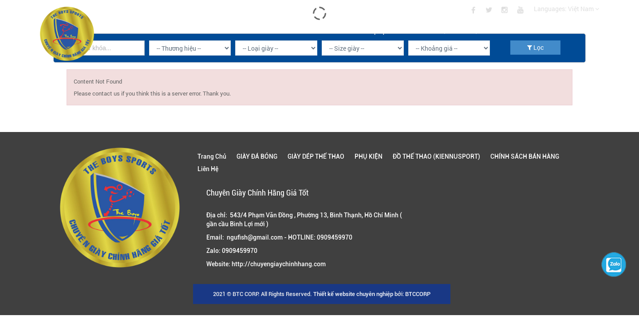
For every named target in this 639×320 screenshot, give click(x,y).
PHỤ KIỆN (377, 30)
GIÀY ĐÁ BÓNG (256, 30)
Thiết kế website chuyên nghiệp (353, 294)
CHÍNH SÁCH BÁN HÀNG (529, 30)
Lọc (535, 47)
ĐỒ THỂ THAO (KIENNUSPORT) (445, 30)
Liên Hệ (589, 30)
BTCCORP (417, 294)
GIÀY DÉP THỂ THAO (320, 30)
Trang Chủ (202, 30)
